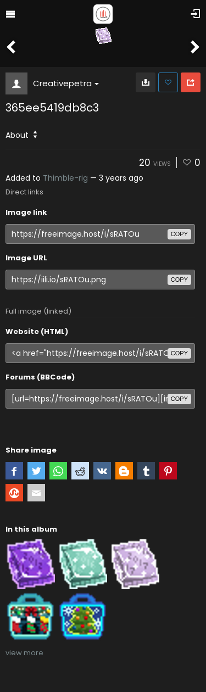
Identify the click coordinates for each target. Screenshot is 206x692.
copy (179, 234)
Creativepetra (66, 83)
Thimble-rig (65, 177)
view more (24, 653)
